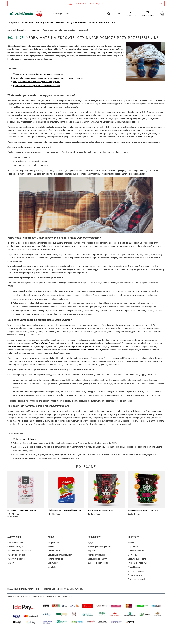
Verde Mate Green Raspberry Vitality (85, 349)
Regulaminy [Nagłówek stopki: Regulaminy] (94, 536)
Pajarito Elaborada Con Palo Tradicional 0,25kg (64, 510)
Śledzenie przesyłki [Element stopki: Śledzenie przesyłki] (15, 547)
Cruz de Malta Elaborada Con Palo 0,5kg (21, 510)
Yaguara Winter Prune (44, 343)
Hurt (113, 22)
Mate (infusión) (29, 439)
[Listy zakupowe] (147, 14)
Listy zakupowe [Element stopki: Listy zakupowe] (54, 551)
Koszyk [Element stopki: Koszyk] (51, 547)
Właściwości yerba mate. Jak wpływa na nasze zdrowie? (38, 74)
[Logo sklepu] (25, 14)
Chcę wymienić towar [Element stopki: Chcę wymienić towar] (16, 559)
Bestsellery (27, 22)
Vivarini (85, 361)
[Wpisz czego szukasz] (81, 14)
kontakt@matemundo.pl (29, 589)
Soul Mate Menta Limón (18, 346)
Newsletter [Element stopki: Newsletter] (52, 567)
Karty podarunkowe (76, 22)
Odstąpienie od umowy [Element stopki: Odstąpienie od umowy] (97, 559)
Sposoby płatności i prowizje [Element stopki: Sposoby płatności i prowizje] (99, 547)
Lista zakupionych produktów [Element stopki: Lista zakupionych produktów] (60, 555)
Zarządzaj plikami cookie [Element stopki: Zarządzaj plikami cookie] (98, 563)
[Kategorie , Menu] (19, 23)
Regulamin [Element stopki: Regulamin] (92, 551)
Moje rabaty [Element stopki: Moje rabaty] (53, 563)
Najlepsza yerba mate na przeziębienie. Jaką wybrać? (36, 81)
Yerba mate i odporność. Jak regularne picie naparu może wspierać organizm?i (48, 78)
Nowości (60, 22)
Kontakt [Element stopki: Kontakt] (10, 563)
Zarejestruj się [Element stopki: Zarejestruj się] (53, 543)
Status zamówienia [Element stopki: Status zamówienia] (15, 543)
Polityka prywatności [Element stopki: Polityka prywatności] (96, 555)
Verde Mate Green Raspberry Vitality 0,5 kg (143, 510)
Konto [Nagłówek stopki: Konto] (51, 536)
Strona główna (22, 30)
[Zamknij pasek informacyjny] (161, 3)
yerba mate (111, 52)
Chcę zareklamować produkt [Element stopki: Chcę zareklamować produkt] (19, 551)
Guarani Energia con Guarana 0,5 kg (100, 510)
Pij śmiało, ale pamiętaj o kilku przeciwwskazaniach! (36, 85)
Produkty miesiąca (44, 22)
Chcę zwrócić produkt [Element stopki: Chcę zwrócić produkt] (16, 555)
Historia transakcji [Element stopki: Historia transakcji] (55, 559)
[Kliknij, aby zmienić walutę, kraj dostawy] (119, 13)
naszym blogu (146, 137)
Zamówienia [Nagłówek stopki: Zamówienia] (14, 536)
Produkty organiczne (99, 22)
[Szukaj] (108, 14)
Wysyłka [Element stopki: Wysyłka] (91, 543)
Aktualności (35, 30)
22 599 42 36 (12, 589)
